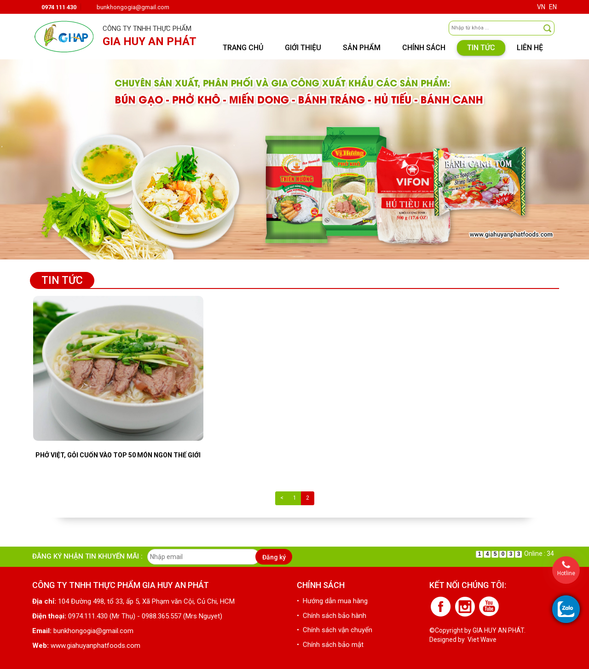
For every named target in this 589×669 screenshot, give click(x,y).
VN (541, 7)
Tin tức (481, 47)
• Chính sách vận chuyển (334, 630)
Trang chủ (243, 47)
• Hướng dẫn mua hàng (332, 601)
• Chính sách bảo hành (331, 615)
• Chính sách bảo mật (330, 644)
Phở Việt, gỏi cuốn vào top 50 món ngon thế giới (118, 455)
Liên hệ (530, 47)
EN (553, 7)
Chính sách (423, 47)
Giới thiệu (303, 47)
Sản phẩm (362, 47)
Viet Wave (482, 639)
